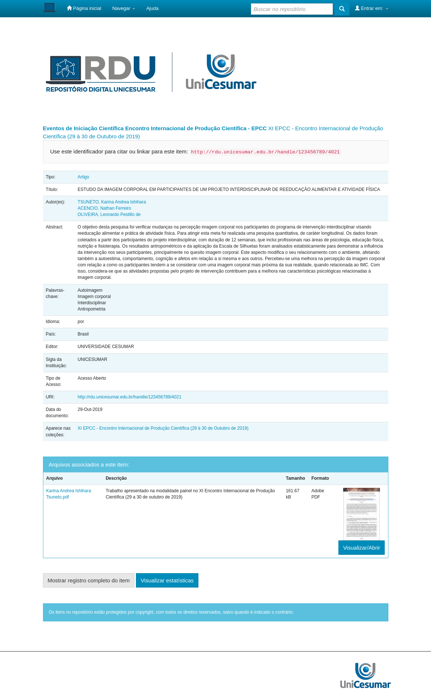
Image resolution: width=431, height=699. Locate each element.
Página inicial (84, 8)
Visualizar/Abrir (361, 547)
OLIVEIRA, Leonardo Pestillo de (109, 214)
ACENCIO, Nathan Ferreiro (104, 208)
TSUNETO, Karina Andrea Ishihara (112, 202)
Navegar (123, 8)
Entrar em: (371, 8)
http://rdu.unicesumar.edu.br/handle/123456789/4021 (129, 397)
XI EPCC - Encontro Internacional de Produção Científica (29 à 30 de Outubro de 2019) (163, 428)
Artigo (83, 177)
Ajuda (152, 8)
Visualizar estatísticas (167, 580)
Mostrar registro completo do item (89, 580)
